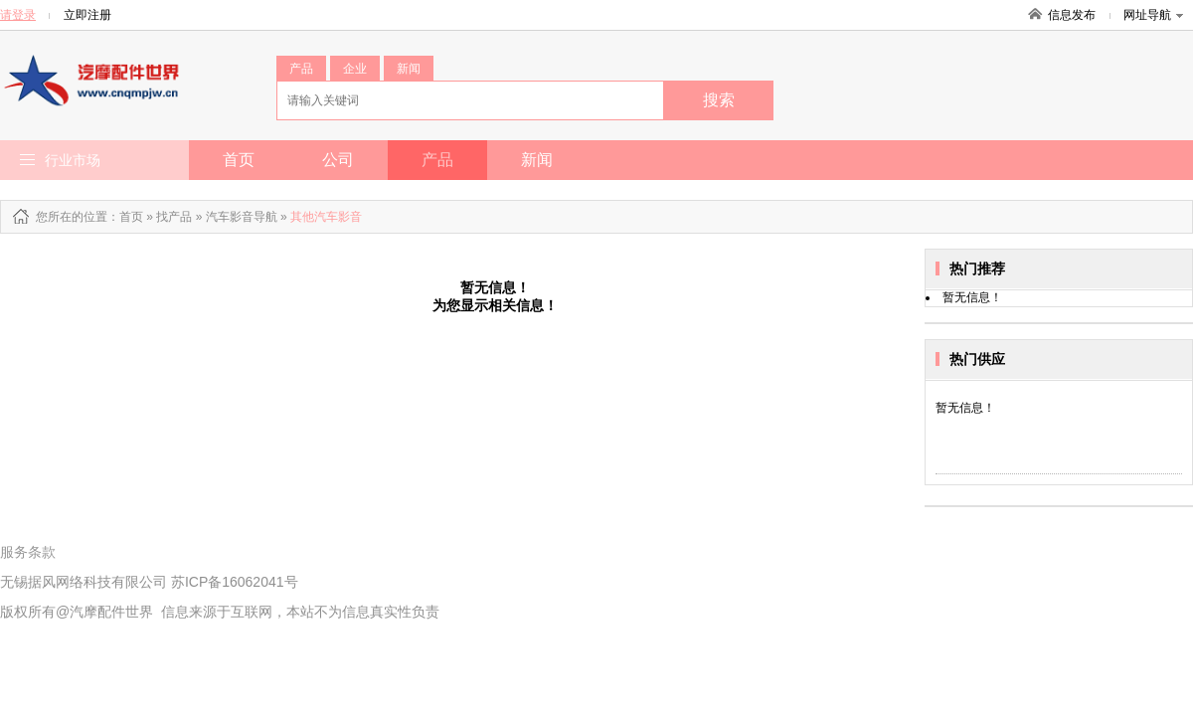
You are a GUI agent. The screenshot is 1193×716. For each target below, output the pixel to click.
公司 (338, 159)
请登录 (18, 15)
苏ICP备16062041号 (234, 582)
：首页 (125, 217)
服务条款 (28, 552)
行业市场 (72, 160)
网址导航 (1153, 15)
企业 (355, 69)
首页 (239, 159)
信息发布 (1072, 15)
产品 (301, 69)
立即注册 (87, 15)
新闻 (409, 69)
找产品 (174, 217)
